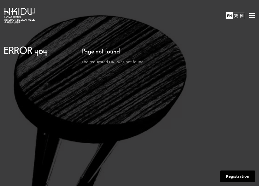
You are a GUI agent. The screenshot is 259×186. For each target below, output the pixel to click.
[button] (252, 15)
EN (229, 15)
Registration (237, 176)
